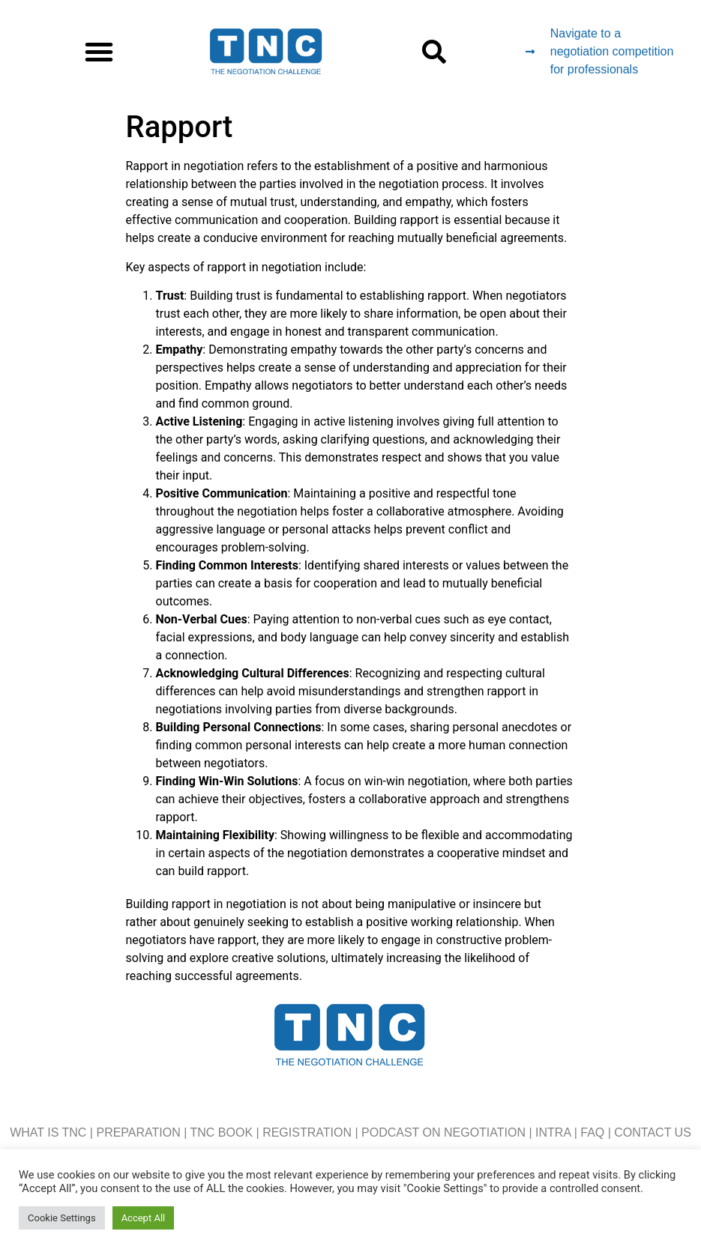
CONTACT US (652, 1132)
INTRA (553, 1132)
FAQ (592, 1132)
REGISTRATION (307, 1132)
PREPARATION (138, 1132)
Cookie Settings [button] (62, 1218)
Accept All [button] (143, 1218)
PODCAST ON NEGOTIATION (443, 1132)
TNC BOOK (221, 1132)
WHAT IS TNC (48, 1132)
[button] (98, 51)
